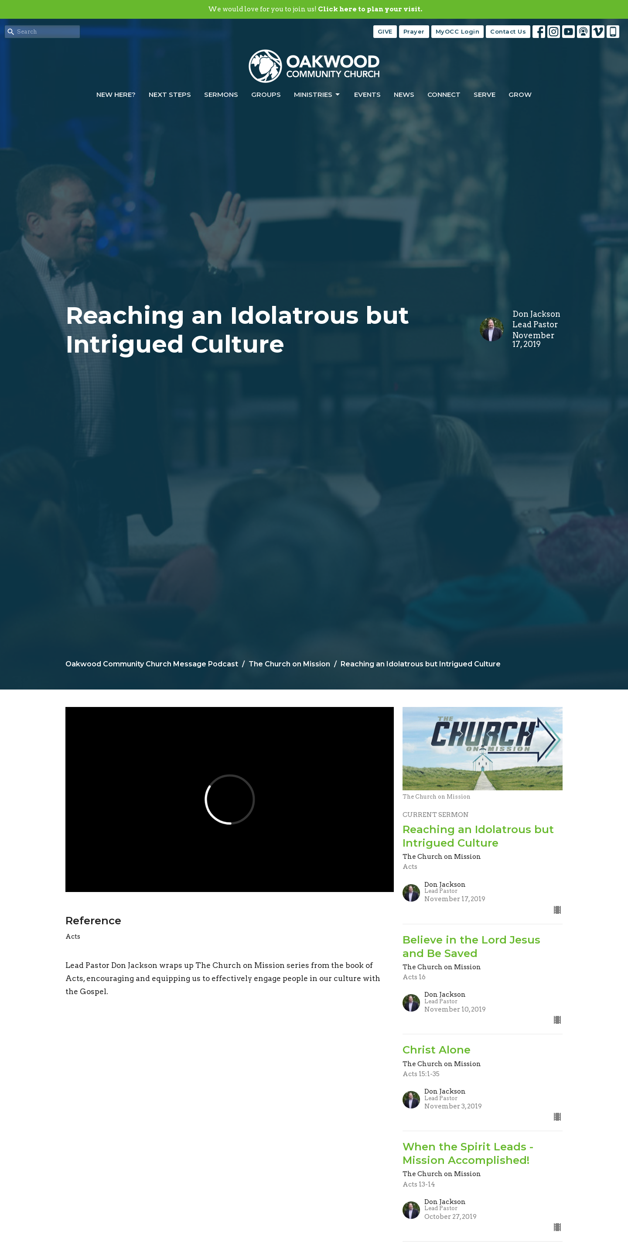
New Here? (116, 94)
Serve (484, 94)
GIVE (385, 31)
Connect (444, 94)
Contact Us (508, 31)
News (404, 94)
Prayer (414, 31)
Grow (520, 94)
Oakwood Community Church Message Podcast (151, 664)
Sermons (221, 94)
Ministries (317, 94)
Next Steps (170, 94)
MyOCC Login (458, 31)
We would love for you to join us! (315, 9)
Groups (266, 94)
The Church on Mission (289, 664)
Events (367, 94)
